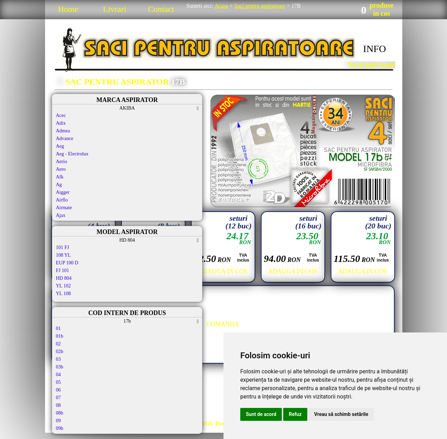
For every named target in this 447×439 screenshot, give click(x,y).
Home (68, 9)
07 (58, 397)
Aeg (60, 146)
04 (58, 374)
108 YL (63, 255)
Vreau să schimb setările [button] (341, 414)
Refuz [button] (295, 414)
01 (58, 328)
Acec (61, 115)
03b (59, 367)
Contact (161, 9)
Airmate (64, 207)
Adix (61, 123)
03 (58, 359)
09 (58, 420)
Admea (63, 130)
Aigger (62, 192)
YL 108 (63, 293)
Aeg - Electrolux (72, 153)
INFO (374, 48)
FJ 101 (62, 270)
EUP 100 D (67, 262)
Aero (61, 169)
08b (59, 413)
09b (59, 428)
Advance (64, 138)
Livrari (114, 9)
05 (58, 382)
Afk (60, 177)
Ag (59, 184)
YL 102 (63, 285)
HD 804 (64, 278)
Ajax (60, 215)
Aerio (61, 161)
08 (58, 405)
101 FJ (62, 247)
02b (59, 351)
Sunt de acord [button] (261, 414)
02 (58, 343)
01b (59, 336)
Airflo (62, 200)
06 (58, 390)
